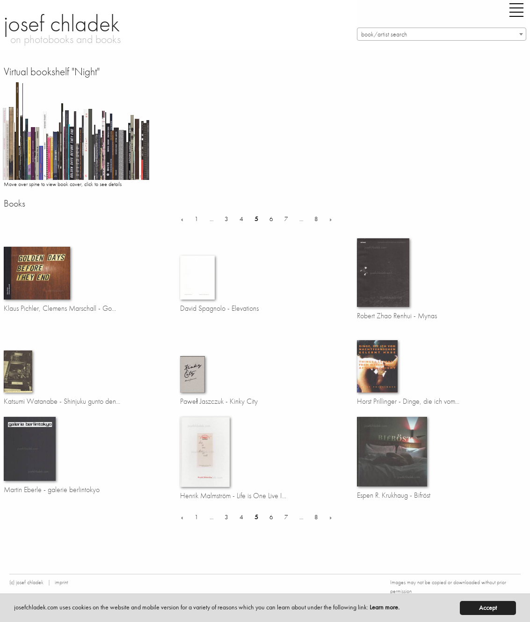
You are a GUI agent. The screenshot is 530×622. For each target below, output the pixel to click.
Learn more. (384, 607)
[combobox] (442, 34)
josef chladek (62, 23)
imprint (61, 582)
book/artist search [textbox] (384, 34)
